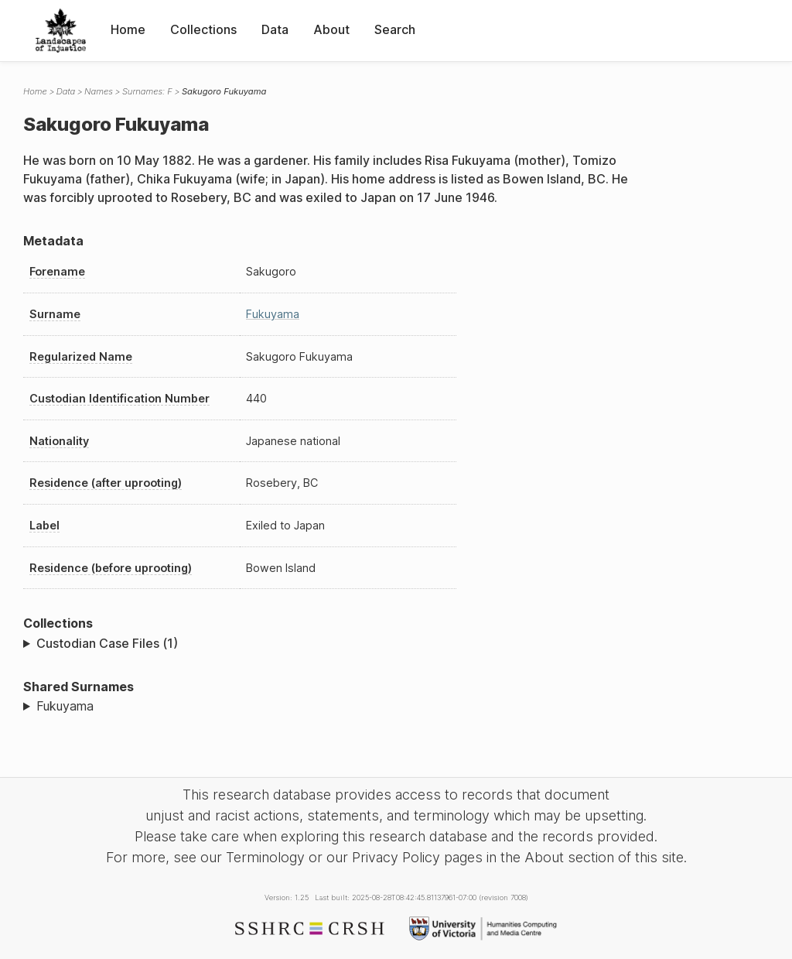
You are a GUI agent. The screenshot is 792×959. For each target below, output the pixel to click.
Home (128, 29)
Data (274, 29)
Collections (203, 29)
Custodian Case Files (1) (107, 643)
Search (394, 29)
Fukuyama (272, 313)
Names (98, 91)
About (331, 29)
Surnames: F (147, 91)
